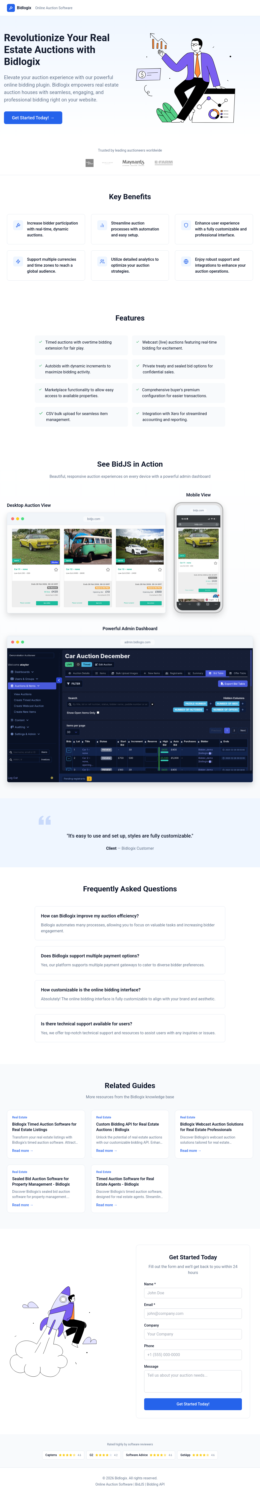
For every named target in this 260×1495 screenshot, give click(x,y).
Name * (150, 1284)
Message (151, 1366)
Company (151, 1325)
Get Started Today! (193, 1404)
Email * (149, 1305)
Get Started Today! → (33, 117)
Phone (149, 1346)
